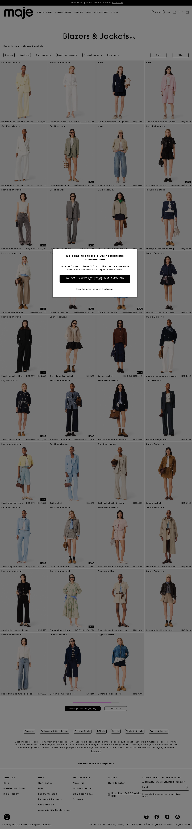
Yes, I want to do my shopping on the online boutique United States (96, 279)
